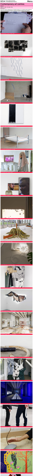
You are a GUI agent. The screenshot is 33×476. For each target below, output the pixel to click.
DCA (2, 1)
